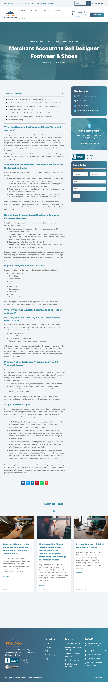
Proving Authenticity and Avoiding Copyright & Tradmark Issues (30, 116)
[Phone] (89, 189)
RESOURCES (58, 10)
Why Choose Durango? (15, 120)
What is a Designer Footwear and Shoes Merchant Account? (29, 99)
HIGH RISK (35, 10)
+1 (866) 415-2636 (83, 12)
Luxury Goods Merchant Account (66, 41)
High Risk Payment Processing (41, 41)
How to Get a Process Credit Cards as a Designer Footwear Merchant (32, 106)
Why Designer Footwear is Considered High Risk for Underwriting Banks (34, 103)
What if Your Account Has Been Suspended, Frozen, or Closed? (30, 113)
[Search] (88, 3)
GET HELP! (22, 18)
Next (76, 196)
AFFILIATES (46, 11)
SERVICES (23, 10)
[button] (63, 93)
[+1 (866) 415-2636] (73, 13)
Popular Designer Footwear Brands (20, 109)
